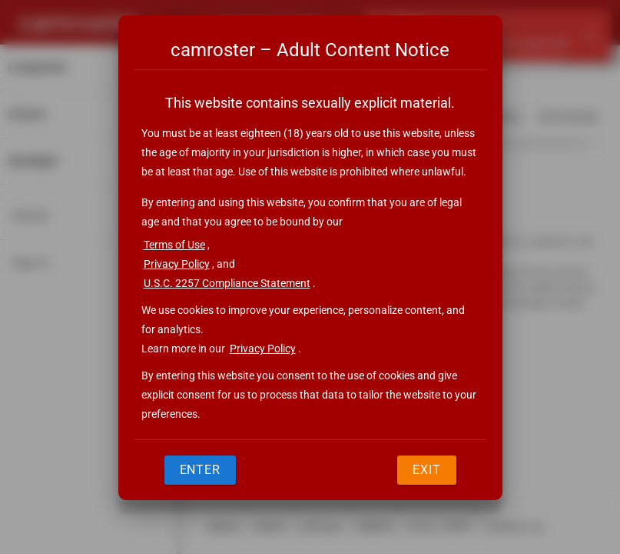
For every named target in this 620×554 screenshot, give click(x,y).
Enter (200, 469)
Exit (427, 469)
